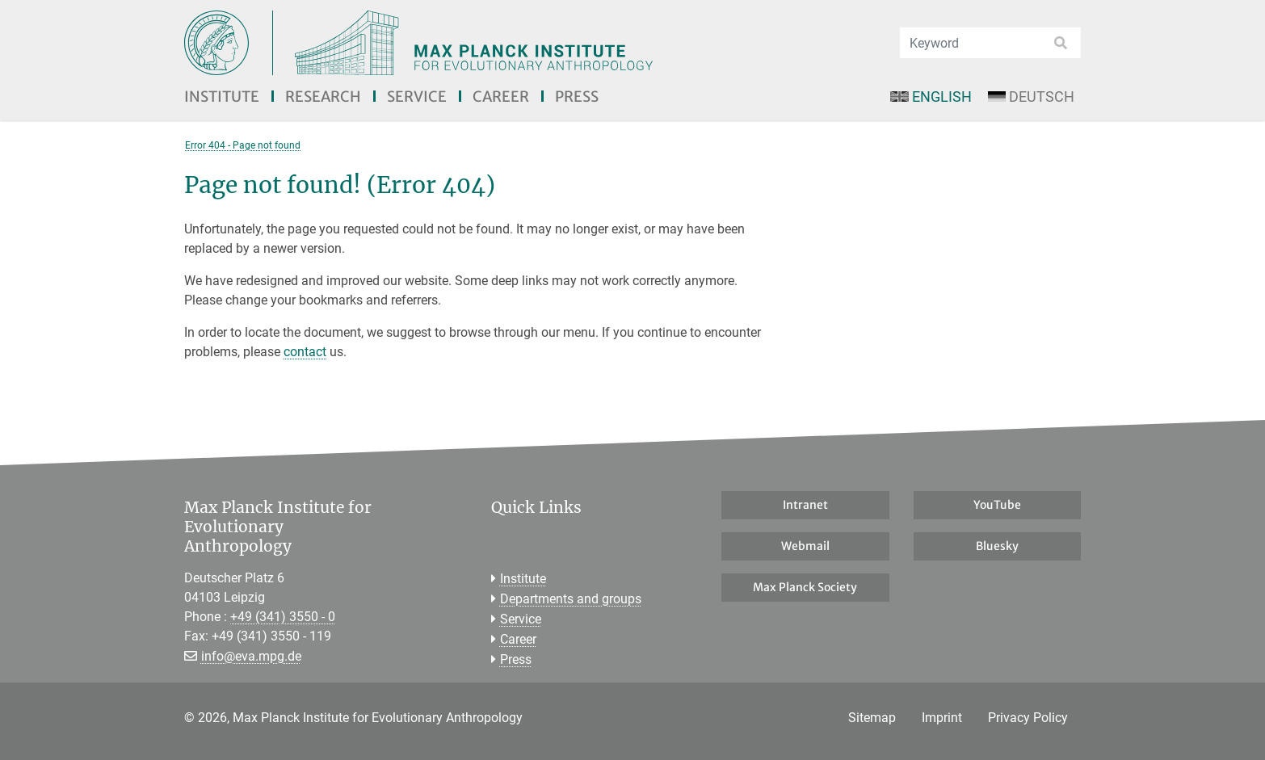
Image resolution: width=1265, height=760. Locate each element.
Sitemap (872, 717)
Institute (221, 96)
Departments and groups (570, 599)
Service (417, 96)
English (930, 96)
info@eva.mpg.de (251, 656)
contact (305, 351)
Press (577, 96)
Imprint (942, 717)
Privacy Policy (1028, 717)
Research (323, 96)
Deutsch (1031, 96)
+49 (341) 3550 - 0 (282, 616)
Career (501, 96)
